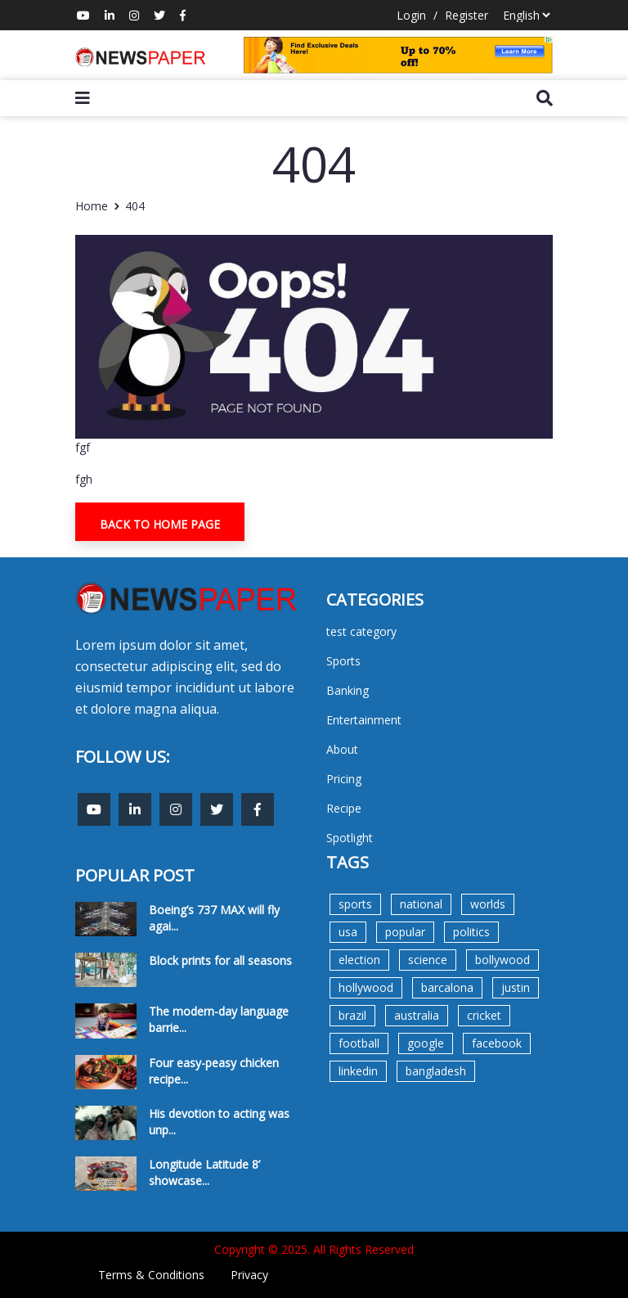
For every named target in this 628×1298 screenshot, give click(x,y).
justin (515, 987)
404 (135, 206)
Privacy (249, 1274)
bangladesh (436, 1071)
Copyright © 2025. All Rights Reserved (314, 1249)
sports (355, 904)
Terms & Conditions (151, 1274)
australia (416, 1015)
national (421, 904)
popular (405, 932)
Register (466, 15)
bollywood (502, 959)
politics (471, 932)
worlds (487, 904)
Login (411, 15)
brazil (352, 1015)
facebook (497, 1043)
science (427, 959)
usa (348, 932)
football (359, 1043)
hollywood (366, 987)
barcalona (447, 987)
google (425, 1043)
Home (91, 206)
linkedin (358, 1071)
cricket (484, 1015)
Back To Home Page (160, 524)
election (359, 959)
